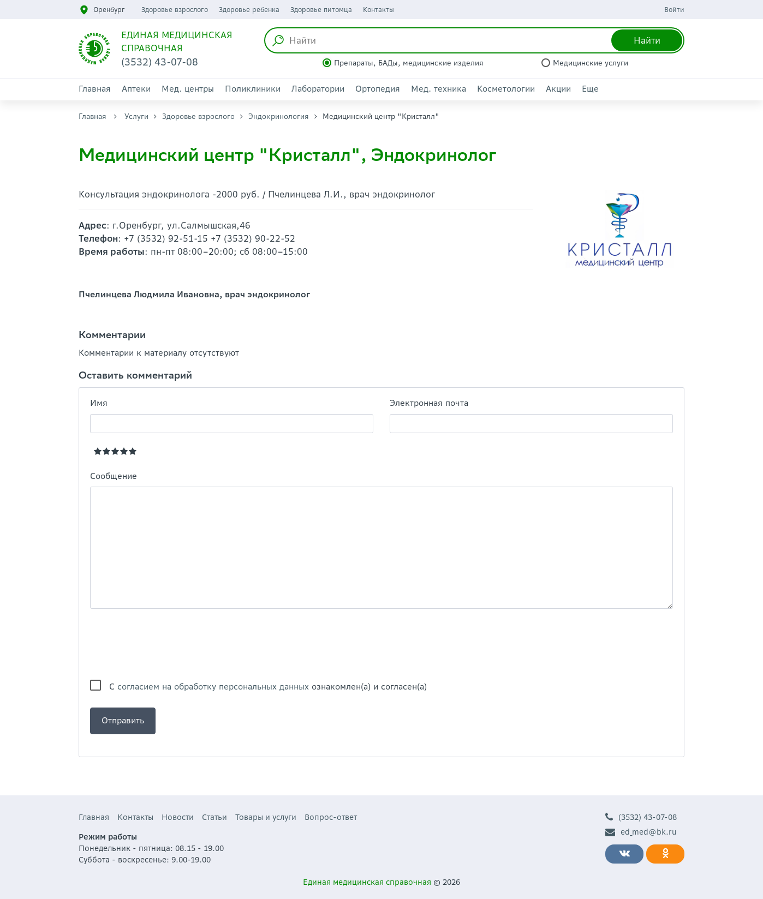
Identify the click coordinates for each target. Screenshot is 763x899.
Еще (590, 88)
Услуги (136, 116)
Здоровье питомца (321, 9)
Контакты (378, 9)
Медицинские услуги (590, 63)
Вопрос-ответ (331, 817)
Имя (99, 403)
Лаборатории (317, 88)
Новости (178, 817)
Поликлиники (253, 88)
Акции (558, 88)
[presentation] (173, 644)
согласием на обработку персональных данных (213, 686)
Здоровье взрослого (174, 9)
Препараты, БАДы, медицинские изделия (409, 63)
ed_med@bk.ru (641, 832)
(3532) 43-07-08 (641, 817)
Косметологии (506, 88)
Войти (674, 9)
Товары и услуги (265, 817)
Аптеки (136, 88)
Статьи (214, 817)
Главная (95, 88)
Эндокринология (278, 116)
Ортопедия (377, 88)
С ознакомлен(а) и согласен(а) (268, 686)
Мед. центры (188, 88)
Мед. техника (438, 88)
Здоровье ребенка (249, 9)
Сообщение (113, 476)
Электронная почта (429, 403)
